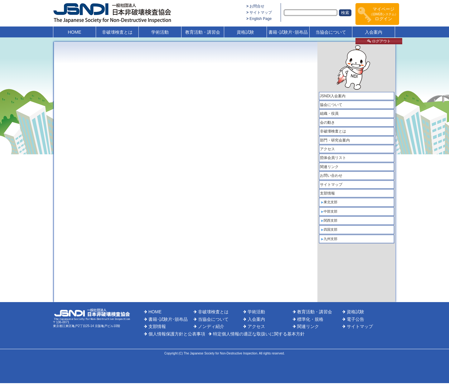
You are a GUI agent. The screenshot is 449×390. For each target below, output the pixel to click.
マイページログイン (383, 14)
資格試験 (245, 32)
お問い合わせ (331, 175)
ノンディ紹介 (211, 326)
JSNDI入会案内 (333, 96)
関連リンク (329, 167)
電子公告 (355, 319)
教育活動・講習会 (202, 32)
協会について (331, 105)
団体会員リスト (333, 158)
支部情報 (327, 193)
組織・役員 (329, 113)
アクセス (327, 149)
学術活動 (160, 32)
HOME (74, 32)
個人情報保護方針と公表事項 (176, 333)
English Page (260, 19)
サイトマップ (260, 12)
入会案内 (373, 32)
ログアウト (379, 41)
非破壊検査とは (117, 32)
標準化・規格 (310, 319)
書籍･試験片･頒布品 (288, 32)
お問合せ (256, 6)
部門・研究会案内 (335, 140)
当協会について (331, 32)
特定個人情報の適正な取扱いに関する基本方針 (259, 333)
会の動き (327, 122)
